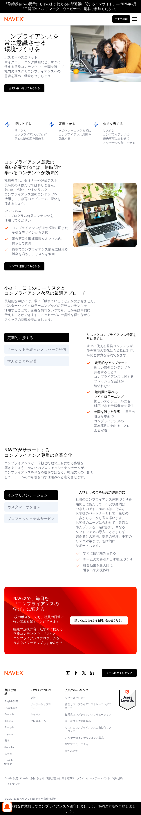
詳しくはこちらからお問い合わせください (99, 620)
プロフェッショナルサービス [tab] (31, 518)
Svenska (9, 746)
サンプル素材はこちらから (24, 266)
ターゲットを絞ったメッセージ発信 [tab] (36, 349)
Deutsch (9, 714)
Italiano (8, 720)
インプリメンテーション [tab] (27, 495)
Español (8, 733)
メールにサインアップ (119, 672)
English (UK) (11, 707)
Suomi (8, 753)
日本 (7, 740)
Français (9, 727)
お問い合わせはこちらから (24, 88)
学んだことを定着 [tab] (22, 361)
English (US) (11, 701)
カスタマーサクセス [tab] (23, 507)
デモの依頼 (121, 19)
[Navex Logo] (14, 19)
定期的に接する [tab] (20, 337)
